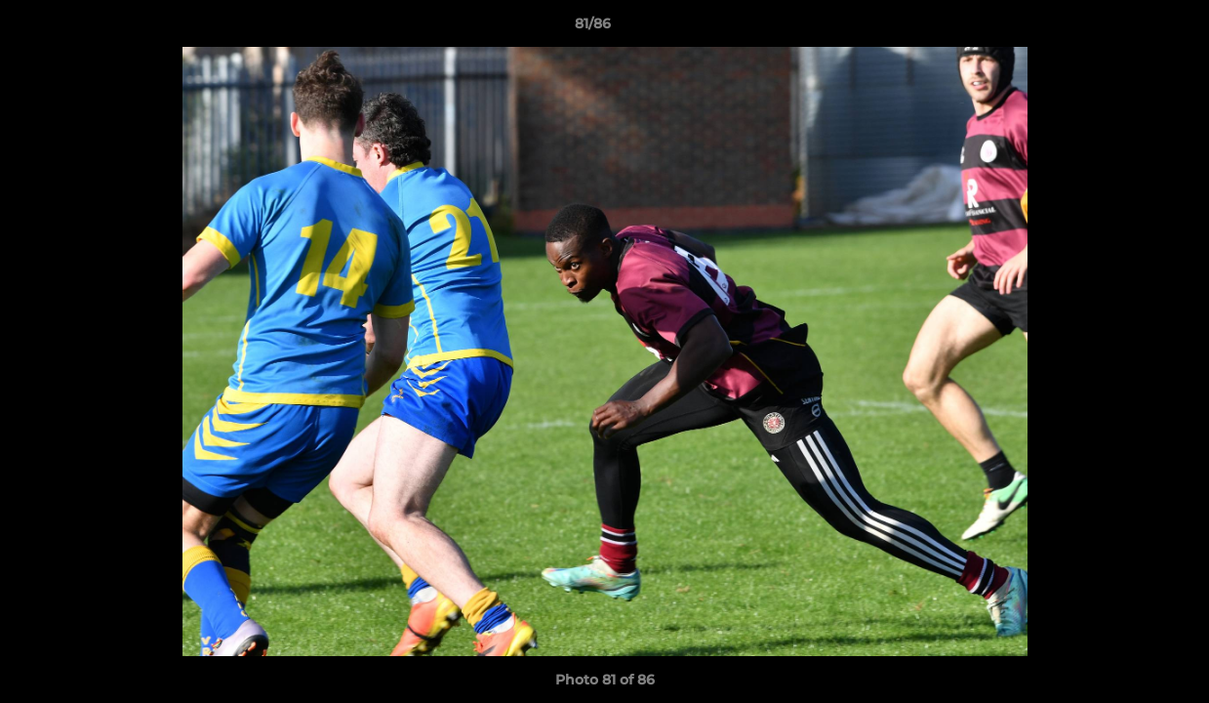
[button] (1127, 28)
